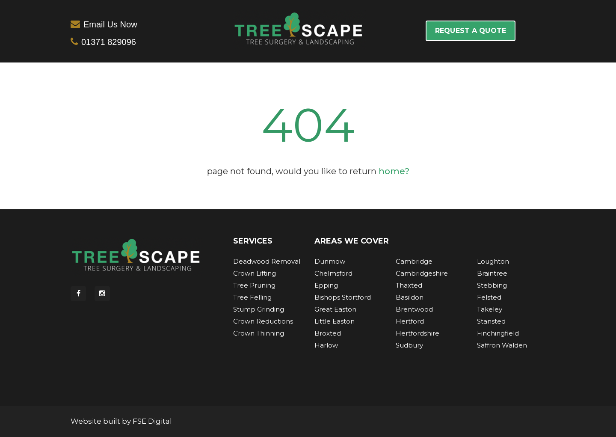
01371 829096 (108, 42)
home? (394, 171)
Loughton (493, 261)
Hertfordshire (417, 333)
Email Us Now (110, 24)
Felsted (489, 297)
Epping (326, 285)
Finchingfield (498, 333)
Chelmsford (333, 273)
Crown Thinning (258, 333)
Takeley (489, 309)
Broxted (327, 333)
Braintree (492, 273)
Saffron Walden (502, 345)
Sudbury (409, 345)
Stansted (491, 321)
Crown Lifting (254, 273)
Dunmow (329, 261)
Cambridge (414, 261)
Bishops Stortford (342, 297)
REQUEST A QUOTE (470, 31)
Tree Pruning (254, 285)
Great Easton (335, 309)
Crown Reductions (263, 321)
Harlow (326, 345)
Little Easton (334, 321)
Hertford (410, 321)
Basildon (410, 297)
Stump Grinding (258, 309)
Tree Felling (252, 297)
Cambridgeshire (422, 273)
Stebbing (492, 285)
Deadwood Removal (266, 261)
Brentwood (414, 309)
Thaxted (409, 285)
